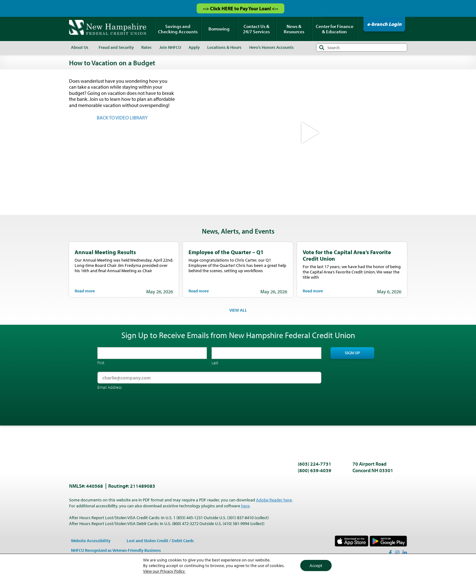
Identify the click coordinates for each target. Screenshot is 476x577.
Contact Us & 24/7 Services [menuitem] (256, 29)
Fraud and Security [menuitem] (116, 47)
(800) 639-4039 (314, 470)
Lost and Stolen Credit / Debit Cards (160, 540)
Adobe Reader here (274, 500)
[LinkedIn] (405, 552)
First (100, 362)
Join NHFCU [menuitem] (170, 47)
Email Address (109, 387)
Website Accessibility (90, 540)
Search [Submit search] (321, 47)
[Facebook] (390, 552)
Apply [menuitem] (194, 47)
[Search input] (361, 47)
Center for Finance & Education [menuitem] (334, 29)
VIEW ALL (238, 310)
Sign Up (352, 353)
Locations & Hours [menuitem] (224, 47)
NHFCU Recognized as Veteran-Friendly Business (116, 550)
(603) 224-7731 (314, 464)
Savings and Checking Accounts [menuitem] (178, 29)
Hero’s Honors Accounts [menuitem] (271, 47)
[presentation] (144, 408)
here (245, 506)
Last (215, 362)
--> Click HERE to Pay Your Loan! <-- (240, 8)
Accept (316, 565)
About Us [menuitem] (79, 47)
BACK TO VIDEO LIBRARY (122, 117)
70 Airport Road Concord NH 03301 (372, 467)
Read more (85, 291)
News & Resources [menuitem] (294, 29)
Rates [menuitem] (146, 47)
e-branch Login (384, 24)
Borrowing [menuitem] (219, 29)
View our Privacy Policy (164, 571)
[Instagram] (397, 552)
